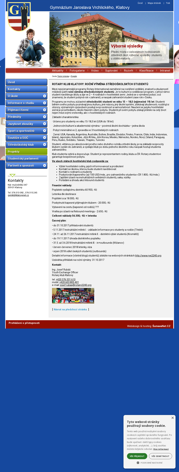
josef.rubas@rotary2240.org (75, 285)
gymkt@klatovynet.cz (18, 195)
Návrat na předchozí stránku (70, 342)
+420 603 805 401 (69, 282)
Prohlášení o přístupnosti (24, 355)
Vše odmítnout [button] (160, 456)
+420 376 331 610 (65, 279)
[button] (149, 462)
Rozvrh (128, 70)
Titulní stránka (63, 76)
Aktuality (57, 70)
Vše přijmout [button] (137, 456)
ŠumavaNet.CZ (161, 359)
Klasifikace (146, 70)
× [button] (172, 418)
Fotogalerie (77, 70)
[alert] (149, 442)
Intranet (165, 70)
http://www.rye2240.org (148, 255)
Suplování (111, 70)
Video (95, 70)
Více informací (161, 449)
